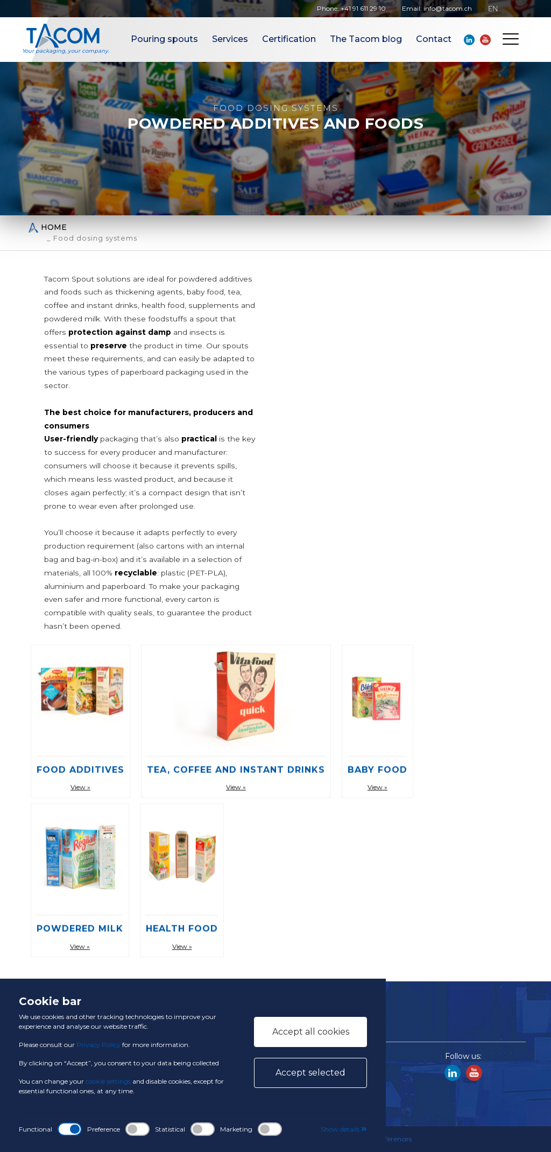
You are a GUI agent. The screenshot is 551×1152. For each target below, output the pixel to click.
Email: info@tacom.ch (437, 8)
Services (230, 39)
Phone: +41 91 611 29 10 (351, 8)
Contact (433, 39)
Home (47, 227)
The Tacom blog (366, 39)
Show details (344, 1129)
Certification (289, 39)
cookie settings (108, 1081)
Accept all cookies (310, 1032)
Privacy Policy (98, 1045)
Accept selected (310, 1072)
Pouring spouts (164, 39)
